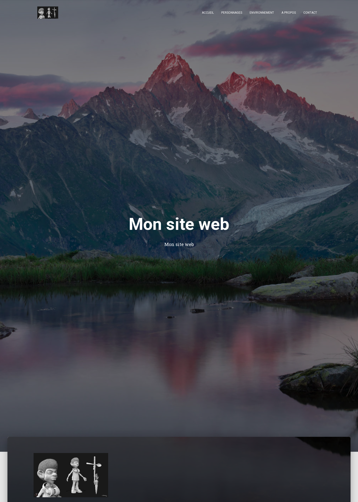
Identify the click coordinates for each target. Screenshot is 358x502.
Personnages (231, 12)
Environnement (262, 12)
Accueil (208, 12)
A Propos (288, 12)
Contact (310, 12)
